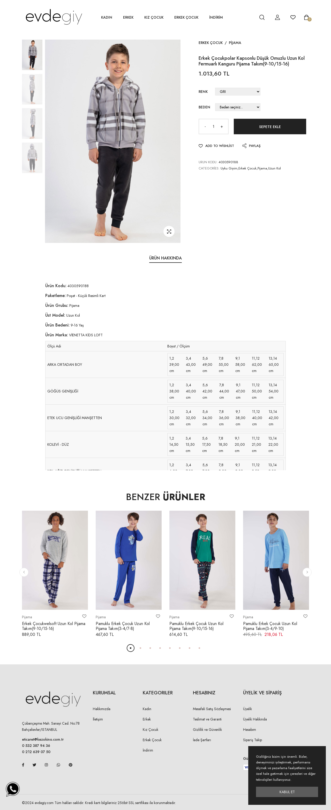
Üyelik (247, 708)
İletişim (98, 719)
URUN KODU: (208, 162)
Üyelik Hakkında (255, 719)
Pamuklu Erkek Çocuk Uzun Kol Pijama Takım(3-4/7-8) (123, 626)
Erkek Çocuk (186, 17)
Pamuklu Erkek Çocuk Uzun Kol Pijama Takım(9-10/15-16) (196, 626)
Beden (204, 107)
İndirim (148, 750)
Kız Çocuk (153, 17)
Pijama (235, 42)
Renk (203, 91)
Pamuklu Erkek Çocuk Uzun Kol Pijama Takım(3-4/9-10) (270, 626)
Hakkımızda (101, 708)
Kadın (106, 17)
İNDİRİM (216, 17)
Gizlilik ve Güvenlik (207, 729)
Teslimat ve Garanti (207, 719)
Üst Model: (55, 315)
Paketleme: (55, 296)
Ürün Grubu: (56, 305)
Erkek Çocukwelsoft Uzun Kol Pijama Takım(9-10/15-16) (53, 626)
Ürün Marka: (56, 335)
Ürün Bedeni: (57, 325)
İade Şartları (202, 739)
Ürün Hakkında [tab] (165, 258)
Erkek (128, 17)
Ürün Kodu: (55, 286)
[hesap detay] (249, 17)
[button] (23, 572)
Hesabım (249, 729)
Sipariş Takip (252, 739)
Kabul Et (287, 791)
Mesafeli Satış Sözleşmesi (212, 708)
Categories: (209, 168)
